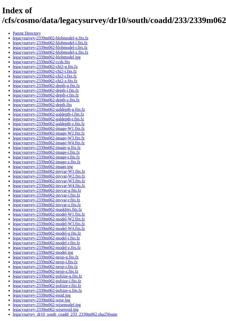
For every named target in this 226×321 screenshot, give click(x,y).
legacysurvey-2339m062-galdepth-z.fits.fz (49, 123)
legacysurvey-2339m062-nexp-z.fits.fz (45, 271)
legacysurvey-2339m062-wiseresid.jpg (45, 309)
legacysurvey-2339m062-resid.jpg (42, 295)
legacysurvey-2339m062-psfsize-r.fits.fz (47, 285)
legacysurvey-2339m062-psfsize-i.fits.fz (47, 281)
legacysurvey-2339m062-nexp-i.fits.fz (45, 262)
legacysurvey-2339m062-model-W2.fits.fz (49, 219)
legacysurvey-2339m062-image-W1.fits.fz (49, 128)
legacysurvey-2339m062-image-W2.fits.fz (49, 133)
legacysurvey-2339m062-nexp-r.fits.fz (45, 266)
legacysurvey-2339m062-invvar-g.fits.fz (47, 190)
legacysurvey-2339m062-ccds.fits (41, 62)
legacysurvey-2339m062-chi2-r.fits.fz (45, 76)
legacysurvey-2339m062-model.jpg (43, 252)
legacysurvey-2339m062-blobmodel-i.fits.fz (50, 42)
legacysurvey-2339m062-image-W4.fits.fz (49, 143)
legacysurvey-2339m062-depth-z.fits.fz (46, 100)
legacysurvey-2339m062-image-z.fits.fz (46, 162)
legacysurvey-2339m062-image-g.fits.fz (47, 147)
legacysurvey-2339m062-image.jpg (43, 166)
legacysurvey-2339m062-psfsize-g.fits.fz (47, 276)
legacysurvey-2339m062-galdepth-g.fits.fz (49, 109)
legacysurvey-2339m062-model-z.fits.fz (47, 247)
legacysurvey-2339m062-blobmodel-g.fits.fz (50, 38)
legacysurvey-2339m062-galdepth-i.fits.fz (48, 114)
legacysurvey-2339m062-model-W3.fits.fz (49, 223)
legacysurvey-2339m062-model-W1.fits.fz (49, 214)
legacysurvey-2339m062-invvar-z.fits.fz (47, 204)
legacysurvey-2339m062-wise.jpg (41, 300)
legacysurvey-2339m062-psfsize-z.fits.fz (47, 290)
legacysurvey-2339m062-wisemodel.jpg (47, 304)
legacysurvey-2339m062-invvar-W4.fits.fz (49, 185)
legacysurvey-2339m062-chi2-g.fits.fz (45, 66)
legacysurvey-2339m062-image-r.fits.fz (46, 157)
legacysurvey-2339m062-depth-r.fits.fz (46, 95)
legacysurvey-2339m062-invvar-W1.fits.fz (49, 171)
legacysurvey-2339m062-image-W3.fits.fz (49, 138)
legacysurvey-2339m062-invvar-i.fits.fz (46, 195)
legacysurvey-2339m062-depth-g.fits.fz (46, 85)
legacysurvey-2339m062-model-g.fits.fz (47, 233)
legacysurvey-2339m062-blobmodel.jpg (46, 57)
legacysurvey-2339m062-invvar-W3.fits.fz (49, 181)
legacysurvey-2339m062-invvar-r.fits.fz (46, 200)
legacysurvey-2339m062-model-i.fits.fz (46, 238)
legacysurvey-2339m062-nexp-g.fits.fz (46, 257)
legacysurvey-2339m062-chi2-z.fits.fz (45, 81)
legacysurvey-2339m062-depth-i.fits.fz (46, 90)
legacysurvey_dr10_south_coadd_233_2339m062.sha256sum (65, 314)
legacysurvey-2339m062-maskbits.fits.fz (47, 209)
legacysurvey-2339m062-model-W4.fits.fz (49, 228)
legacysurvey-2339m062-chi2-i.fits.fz (45, 71)
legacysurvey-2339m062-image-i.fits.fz (46, 152)
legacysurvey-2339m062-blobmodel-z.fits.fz (50, 52)
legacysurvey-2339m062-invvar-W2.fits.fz (49, 176)
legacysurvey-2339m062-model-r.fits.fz (46, 243)
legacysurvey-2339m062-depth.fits (42, 104)
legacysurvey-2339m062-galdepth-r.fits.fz (48, 119)
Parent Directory (27, 33)
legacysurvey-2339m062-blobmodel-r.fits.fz (50, 47)
